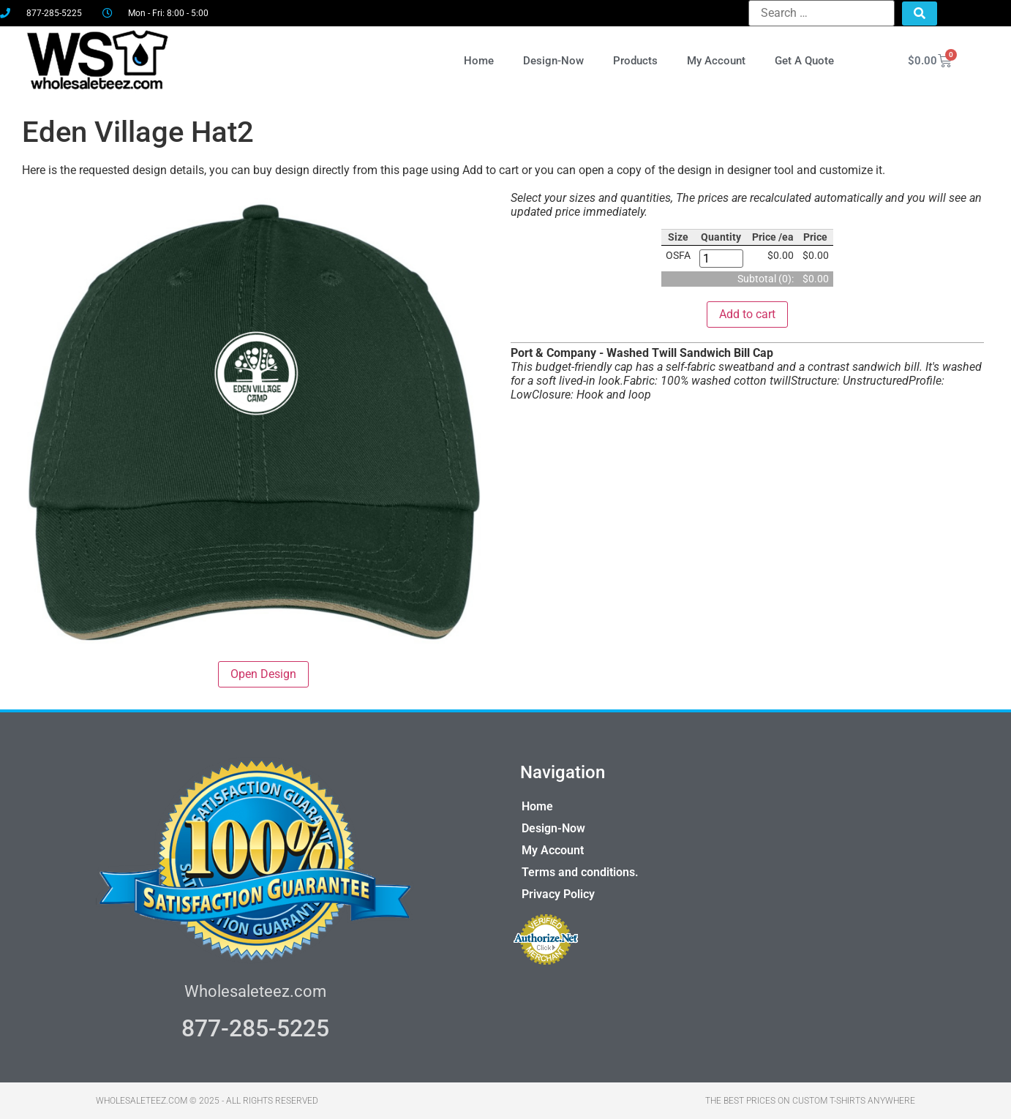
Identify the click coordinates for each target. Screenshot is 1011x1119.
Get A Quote (804, 60)
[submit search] (919, 13)
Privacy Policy (558, 894)
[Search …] (821, 13)
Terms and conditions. (580, 872)
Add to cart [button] (747, 314)
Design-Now (553, 60)
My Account (716, 60)
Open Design (263, 674)
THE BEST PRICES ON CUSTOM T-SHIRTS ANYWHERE (810, 1101)
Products (635, 60)
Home (479, 60)
